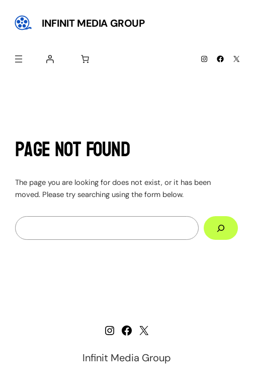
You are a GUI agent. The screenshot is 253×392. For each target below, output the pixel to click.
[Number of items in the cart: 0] (85, 59)
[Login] (50, 59)
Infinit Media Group (93, 23)
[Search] (220, 228)
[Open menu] (19, 59)
